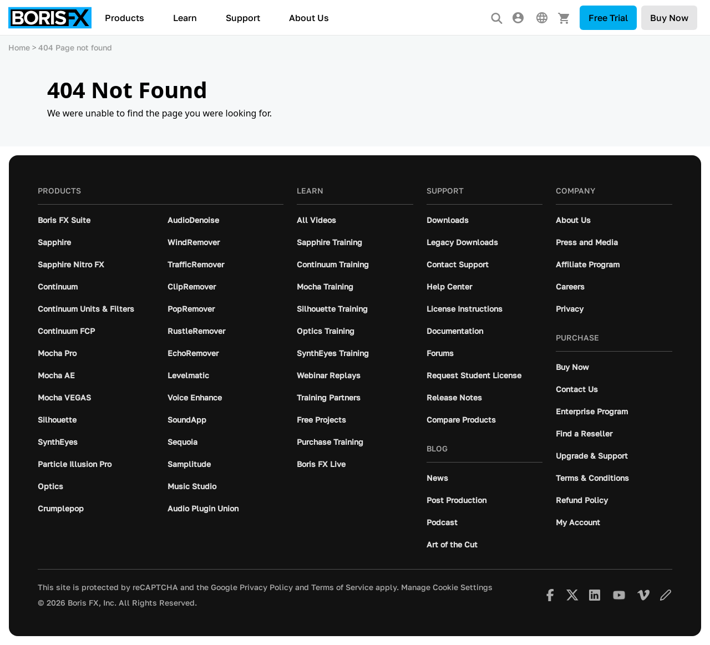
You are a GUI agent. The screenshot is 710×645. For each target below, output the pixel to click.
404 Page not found (75, 47)
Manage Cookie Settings (447, 587)
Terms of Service (342, 587)
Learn (185, 17)
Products (124, 17)
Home (19, 47)
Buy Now (669, 17)
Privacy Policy (266, 587)
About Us (309, 17)
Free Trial (608, 17)
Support (243, 17)
